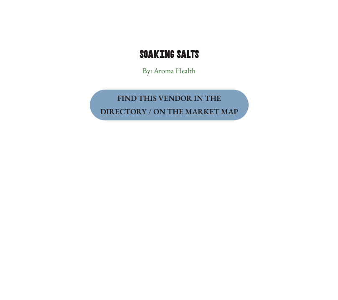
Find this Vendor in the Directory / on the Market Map (169, 105)
